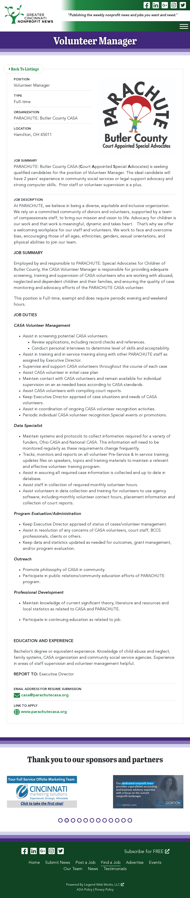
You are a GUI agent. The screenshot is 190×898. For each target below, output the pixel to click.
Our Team (73, 869)
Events (155, 863)
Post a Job (86, 863)
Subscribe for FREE (146, 851)
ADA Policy (84, 889)
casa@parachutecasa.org (41, 695)
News (93, 869)
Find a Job (111, 863)
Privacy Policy (104, 889)
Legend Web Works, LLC (104, 884)
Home (34, 863)
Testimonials (115, 869)
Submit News (57, 863)
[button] (60, 820)
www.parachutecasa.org (40, 712)
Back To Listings (24, 69)
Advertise (135, 863)
